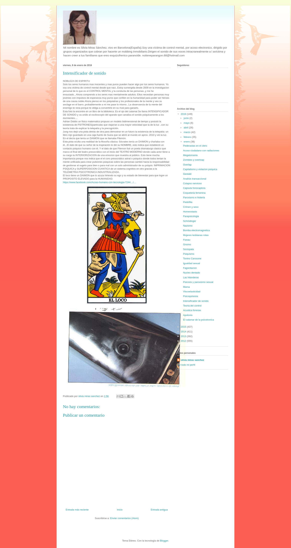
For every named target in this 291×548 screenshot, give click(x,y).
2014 (184, 331)
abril (186, 127)
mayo (187, 123)
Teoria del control (192, 305)
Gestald (187, 174)
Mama (186, 287)
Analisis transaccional (194, 178)
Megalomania (190, 155)
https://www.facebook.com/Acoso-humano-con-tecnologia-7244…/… (99, 182)
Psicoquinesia (190, 296)
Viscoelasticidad (191, 291)
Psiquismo (188, 253)
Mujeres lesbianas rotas (195, 235)
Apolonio (187, 315)
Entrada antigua (159, 509)
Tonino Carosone (192, 258)
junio (186, 118)
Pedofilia (187, 202)
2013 (184, 336)
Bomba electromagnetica (196, 230)
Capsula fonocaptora (194, 188)
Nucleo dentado (191, 272)
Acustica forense (192, 310)
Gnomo (187, 244)
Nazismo (187, 225)
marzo (187, 132)
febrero (188, 137)
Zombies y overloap (193, 159)
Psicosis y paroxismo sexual (198, 282)
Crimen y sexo (190, 207)
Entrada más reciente (77, 509)
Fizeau (186, 239)
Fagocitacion (190, 268)
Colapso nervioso (192, 183)
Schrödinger (189, 221)
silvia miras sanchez (192, 360)
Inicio (119, 509)
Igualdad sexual (191, 263)
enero (187, 141)
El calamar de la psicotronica (198, 319)
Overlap (187, 164)
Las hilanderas (191, 277)
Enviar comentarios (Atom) (124, 518)
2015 (184, 326)
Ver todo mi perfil (186, 364)
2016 (184, 114)
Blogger (164, 540)
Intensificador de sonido (195, 301)
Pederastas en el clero (195, 145)
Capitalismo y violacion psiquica (200, 169)
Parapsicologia (191, 216)
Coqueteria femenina (194, 192)
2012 (184, 340)
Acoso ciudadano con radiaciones (201, 150)
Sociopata (188, 249)
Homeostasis (190, 211)
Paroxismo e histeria (194, 197)
